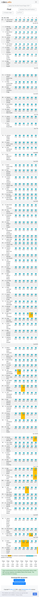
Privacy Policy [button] (19, 594)
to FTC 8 (19, 12)
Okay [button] (35, 594)
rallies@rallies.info (26, 589)
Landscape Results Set (19, 583)
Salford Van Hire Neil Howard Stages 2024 (19, 5)
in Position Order (8, 12)
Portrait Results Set (19, 580)
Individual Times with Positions (27, 9)
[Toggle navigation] (36, 2)
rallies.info (12, 589)
